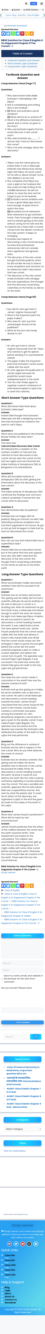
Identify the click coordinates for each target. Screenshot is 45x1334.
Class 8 (8, 893)
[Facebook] (3, 33)
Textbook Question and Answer (24, 60)
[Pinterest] (22, 33)
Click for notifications (15, 1150)
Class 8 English (33, 15)
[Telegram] (17, 33)
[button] (42, 4)
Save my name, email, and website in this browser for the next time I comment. (23, 978)
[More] (32, 33)
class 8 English (20, 893)
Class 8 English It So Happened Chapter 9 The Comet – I (20, 897)
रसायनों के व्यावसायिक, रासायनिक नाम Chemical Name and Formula (23, 1081)
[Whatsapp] (13, 33)
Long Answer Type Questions (22, 66)
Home (8, 15)
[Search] (35, 1037)
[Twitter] (8, 33)
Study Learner (8, 872)
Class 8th (21, 15)
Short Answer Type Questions (23, 63)
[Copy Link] (27, 33)
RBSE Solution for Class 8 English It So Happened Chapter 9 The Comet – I (20, 905)
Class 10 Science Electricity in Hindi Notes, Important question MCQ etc (22, 1070)
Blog (14, 15)
